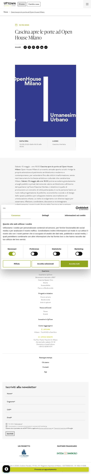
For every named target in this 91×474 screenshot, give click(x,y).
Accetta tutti (74, 264)
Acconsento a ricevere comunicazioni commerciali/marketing (27, 426)
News (6, 12)
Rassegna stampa (45, 358)
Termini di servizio (60, 428)
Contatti (46, 367)
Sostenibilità (45, 285)
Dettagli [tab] (45, 215)
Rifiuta (17, 264)
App (45, 372)
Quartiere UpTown (45, 275)
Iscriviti (10, 433)
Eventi (45, 314)
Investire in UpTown (45, 319)
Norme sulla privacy (45, 428)
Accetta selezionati (45, 264)
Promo (22, 4)
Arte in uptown (45, 302)
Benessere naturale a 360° (45, 277)
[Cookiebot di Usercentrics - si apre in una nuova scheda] (77, 208)
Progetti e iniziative (45, 293)
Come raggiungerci (45, 326)
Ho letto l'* (15, 424)
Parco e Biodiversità (45, 288)
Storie (45, 283)
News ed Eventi (45, 308)
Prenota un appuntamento (45, 469)
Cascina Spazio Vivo (45, 280)
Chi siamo (45, 362)
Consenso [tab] (15, 215)
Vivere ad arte (45, 297)
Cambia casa (33, 4)
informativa (18, 424)
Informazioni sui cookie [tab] (75, 215)
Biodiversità (45, 300)
